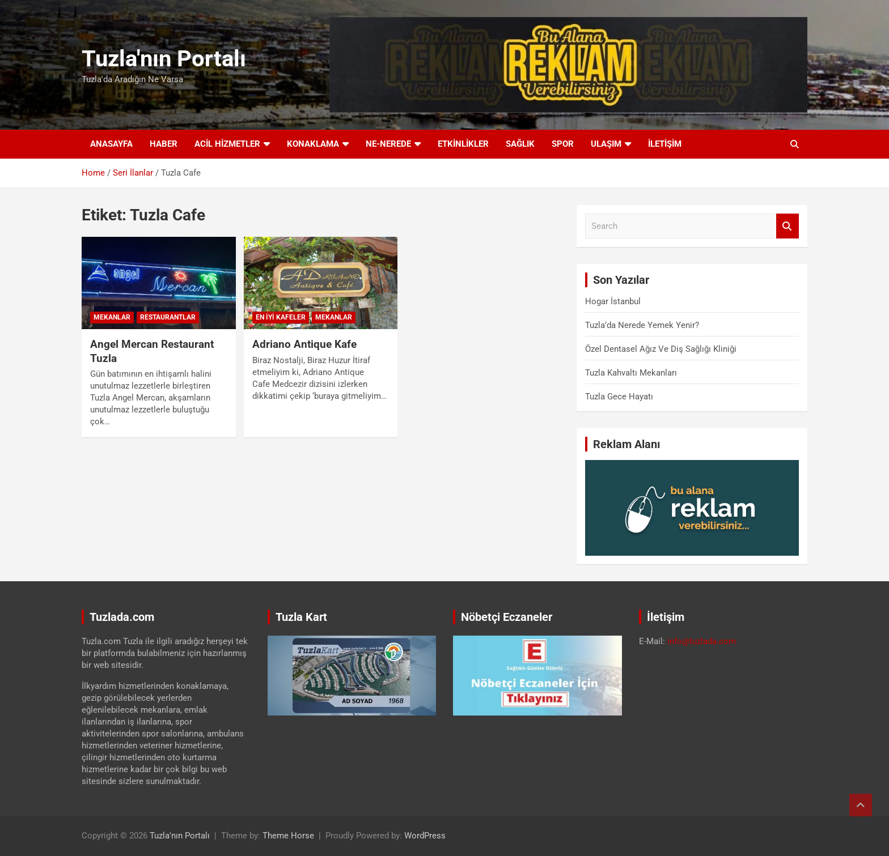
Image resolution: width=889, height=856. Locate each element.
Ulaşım (606, 144)
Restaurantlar (168, 317)
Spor (563, 144)
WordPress (425, 836)
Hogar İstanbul (613, 301)
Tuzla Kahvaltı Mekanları (631, 373)
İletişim (664, 144)
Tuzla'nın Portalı (164, 58)
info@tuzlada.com (701, 641)
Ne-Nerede (388, 144)
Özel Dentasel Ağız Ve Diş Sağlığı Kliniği (660, 349)
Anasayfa (111, 144)
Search (787, 226)
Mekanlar (112, 317)
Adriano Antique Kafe (304, 344)
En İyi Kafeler (281, 317)
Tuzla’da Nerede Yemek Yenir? (642, 325)
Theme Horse (288, 836)
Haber (163, 144)
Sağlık (520, 144)
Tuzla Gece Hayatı (619, 396)
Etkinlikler (463, 144)
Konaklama (313, 144)
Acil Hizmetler (227, 144)
